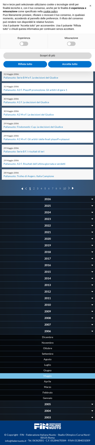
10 (64, 188)
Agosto (48, 359)
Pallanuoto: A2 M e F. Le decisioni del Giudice (29, 114)
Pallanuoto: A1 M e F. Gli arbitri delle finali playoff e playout (37, 139)
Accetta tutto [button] (70, 64)
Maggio (47, 375)
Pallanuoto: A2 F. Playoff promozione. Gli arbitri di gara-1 (35, 89)
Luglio (47, 364)
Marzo (47, 386)
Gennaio (47, 397)
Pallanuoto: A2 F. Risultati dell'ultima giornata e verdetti (34, 163)
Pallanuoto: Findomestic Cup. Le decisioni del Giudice (33, 126)
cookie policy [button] (50, 11)
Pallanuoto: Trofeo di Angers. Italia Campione (29, 176)
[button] (90, 6)
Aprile (47, 381)
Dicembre (47, 337)
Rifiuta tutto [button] (25, 64)
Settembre (47, 353)
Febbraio (48, 392)
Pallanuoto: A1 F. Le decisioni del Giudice (26, 102)
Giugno (47, 370)
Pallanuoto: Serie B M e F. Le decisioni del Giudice (31, 77)
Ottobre (47, 348)
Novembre (47, 342)
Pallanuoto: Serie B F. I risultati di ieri (24, 151)
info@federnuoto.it (15, 440)
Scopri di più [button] (47, 55)
